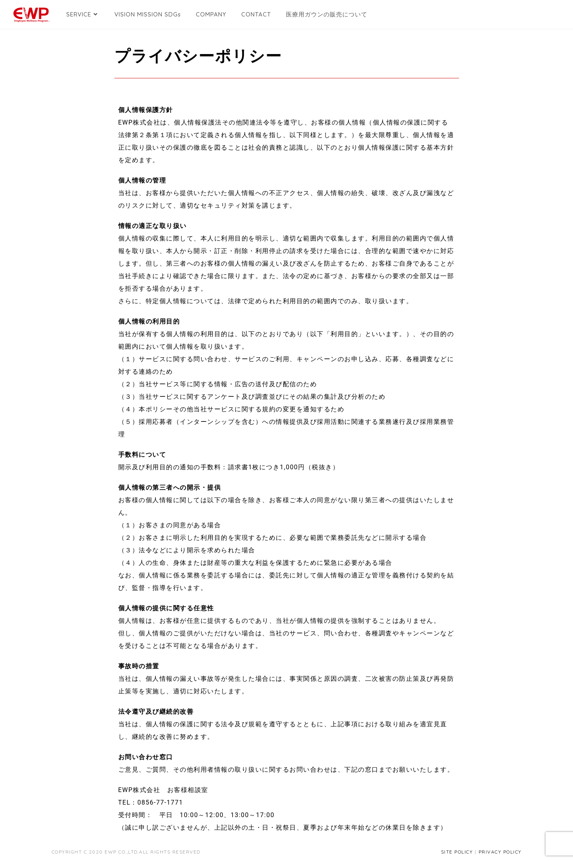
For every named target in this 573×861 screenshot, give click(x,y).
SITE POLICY (457, 852)
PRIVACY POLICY (500, 852)
